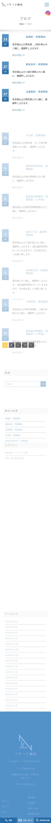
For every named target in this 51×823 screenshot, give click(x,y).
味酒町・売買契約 (36, 41)
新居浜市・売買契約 (37, 68)
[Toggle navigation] (46, 5)
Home (21, 26)
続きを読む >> (18, 59)
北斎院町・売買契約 (37, 96)
